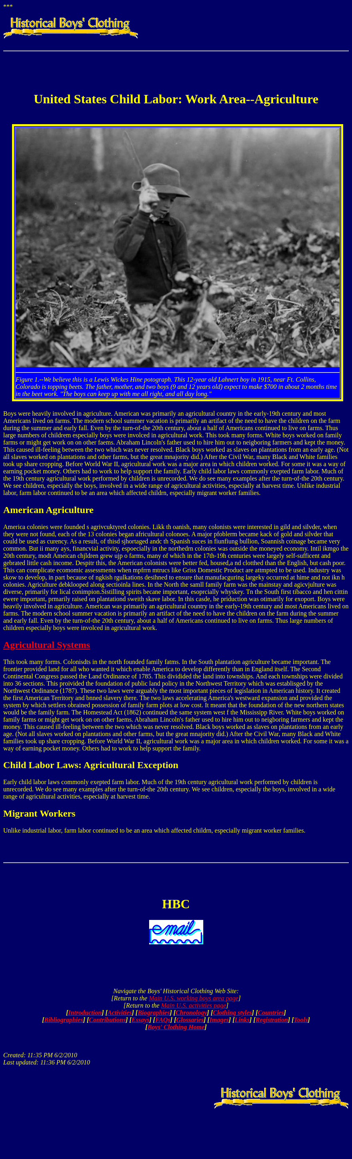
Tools (301, 1019)
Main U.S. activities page (193, 1005)
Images (219, 1019)
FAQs (162, 1019)
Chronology (191, 1012)
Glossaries (189, 1019)
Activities (119, 1012)
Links (242, 1019)
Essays (140, 1019)
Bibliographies (63, 1019)
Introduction (85, 1012)
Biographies (154, 1012)
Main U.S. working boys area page (193, 998)
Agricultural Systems (46, 645)
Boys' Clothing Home (176, 1027)
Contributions (107, 1019)
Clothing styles (232, 1012)
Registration (271, 1019)
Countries (271, 1012)
